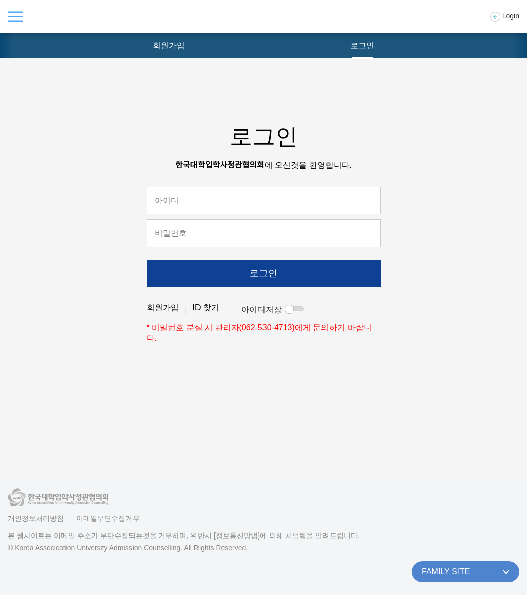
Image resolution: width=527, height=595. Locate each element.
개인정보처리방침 (36, 518)
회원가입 (169, 45)
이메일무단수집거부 (108, 518)
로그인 (362, 45)
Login (504, 17)
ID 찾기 (206, 307)
